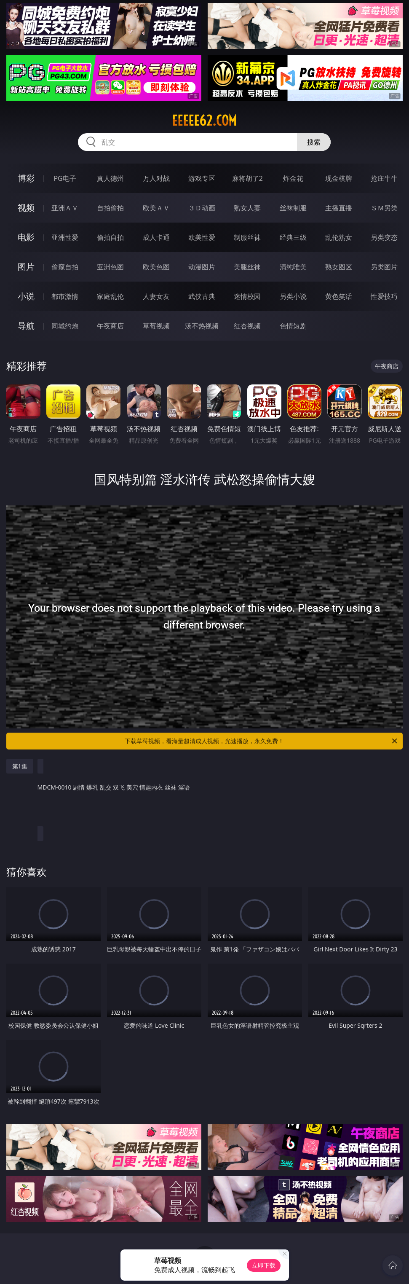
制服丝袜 (247, 237)
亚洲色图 (110, 266)
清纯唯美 (293, 266)
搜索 (314, 142)
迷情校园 (247, 296)
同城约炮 (64, 325)
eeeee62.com (204, 120)
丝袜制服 (293, 207)
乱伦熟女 (338, 237)
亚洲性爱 (64, 237)
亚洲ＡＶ (64, 207)
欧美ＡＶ (156, 207)
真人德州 (110, 178)
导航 (26, 325)
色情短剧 (293, 325)
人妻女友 (156, 296)
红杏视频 (247, 325)
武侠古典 (201, 296)
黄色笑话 (338, 296)
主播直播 (338, 207)
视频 (26, 207)
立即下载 (263, 1265)
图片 (26, 266)
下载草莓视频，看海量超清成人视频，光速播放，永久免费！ (261, 741)
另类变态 (384, 237)
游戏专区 (201, 178)
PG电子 (64, 178)
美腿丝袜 (247, 266)
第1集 (19, 766)
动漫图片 (201, 266)
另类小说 (293, 296)
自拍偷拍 (110, 207)
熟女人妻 (247, 207)
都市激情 (64, 296)
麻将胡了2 (247, 178)
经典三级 (293, 237)
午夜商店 (110, 325)
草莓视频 (156, 325)
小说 (26, 296)
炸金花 (293, 178)
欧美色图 (156, 266)
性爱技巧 (384, 296)
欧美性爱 (201, 237)
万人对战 (156, 178)
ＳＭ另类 (384, 207)
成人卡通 (156, 237)
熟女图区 (338, 266)
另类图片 (384, 266)
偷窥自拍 (64, 266)
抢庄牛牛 (384, 178)
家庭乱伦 (110, 296)
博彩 (26, 178)
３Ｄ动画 (201, 207)
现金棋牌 (338, 178)
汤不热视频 (202, 325)
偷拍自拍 (110, 237)
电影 (26, 237)
